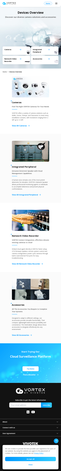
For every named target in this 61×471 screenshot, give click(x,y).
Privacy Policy (38, 453)
